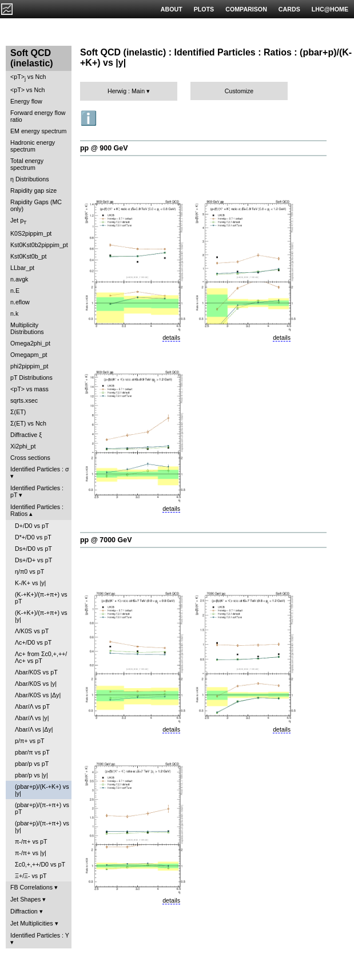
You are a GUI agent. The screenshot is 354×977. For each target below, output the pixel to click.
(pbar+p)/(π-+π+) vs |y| (42, 826)
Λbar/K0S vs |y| (36, 683)
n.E (14, 290)
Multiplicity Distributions (27, 328)
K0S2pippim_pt (30, 233)
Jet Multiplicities (31, 923)
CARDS (289, 9)
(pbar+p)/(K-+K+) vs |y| (42, 790)
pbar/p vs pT (32, 763)
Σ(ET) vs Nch (28, 423)
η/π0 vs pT (29, 571)
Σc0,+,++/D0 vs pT (40, 864)
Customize (239, 91)
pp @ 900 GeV (104, 148)
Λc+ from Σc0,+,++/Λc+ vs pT (41, 657)
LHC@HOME (330, 9)
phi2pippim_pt (29, 366)
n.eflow (20, 302)
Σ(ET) (18, 411)
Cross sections (30, 457)
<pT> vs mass (29, 389)
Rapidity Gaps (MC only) (36, 205)
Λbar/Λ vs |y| (32, 717)
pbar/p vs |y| (31, 775)
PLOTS (204, 9)
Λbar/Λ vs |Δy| (34, 729)
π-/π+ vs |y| (30, 852)
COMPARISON (246, 9)
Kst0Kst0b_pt (28, 256)
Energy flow (26, 101)
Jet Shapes (25, 899)
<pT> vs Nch (28, 77)
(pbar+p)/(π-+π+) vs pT (42, 808)
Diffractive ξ (26, 434)
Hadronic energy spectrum (32, 146)
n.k (14, 313)
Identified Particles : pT (36, 491)
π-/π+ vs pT (31, 841)
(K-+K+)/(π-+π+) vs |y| (41, 616)
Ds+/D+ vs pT (33, 560)
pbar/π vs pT (32, 752)
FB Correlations (31, 887)
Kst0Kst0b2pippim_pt (39, 244)
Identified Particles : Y (39, 935)
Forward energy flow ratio (38, 116)
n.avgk (19, 279)
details (171, 337)
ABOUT (171, 9)
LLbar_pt (22, 267)
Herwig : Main (126, 91)
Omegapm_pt (28, 354)
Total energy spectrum (26, 164)
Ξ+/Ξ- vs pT (31, 875)
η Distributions (29, 179)
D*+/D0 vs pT (33, 537)
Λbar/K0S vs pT (36, 672)
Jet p (18, 221)
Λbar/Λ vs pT (32, 706)
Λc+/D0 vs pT (33, 642)
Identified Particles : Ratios (36, 510)
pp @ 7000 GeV (106, 540)
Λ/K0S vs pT (32, 630)
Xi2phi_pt (22, 446)
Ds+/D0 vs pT (33, 548)
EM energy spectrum (38, 131)
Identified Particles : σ (39, 469)
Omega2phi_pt (30, 343)
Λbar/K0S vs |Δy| (38, 695)
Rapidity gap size (33, 190)
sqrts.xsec (24, 400)
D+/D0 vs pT (32, 525)
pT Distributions (31, 377)
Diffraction (24, 911)
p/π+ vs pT (29, 740)
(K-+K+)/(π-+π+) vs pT (41, 598)
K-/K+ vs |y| (30, 582)
